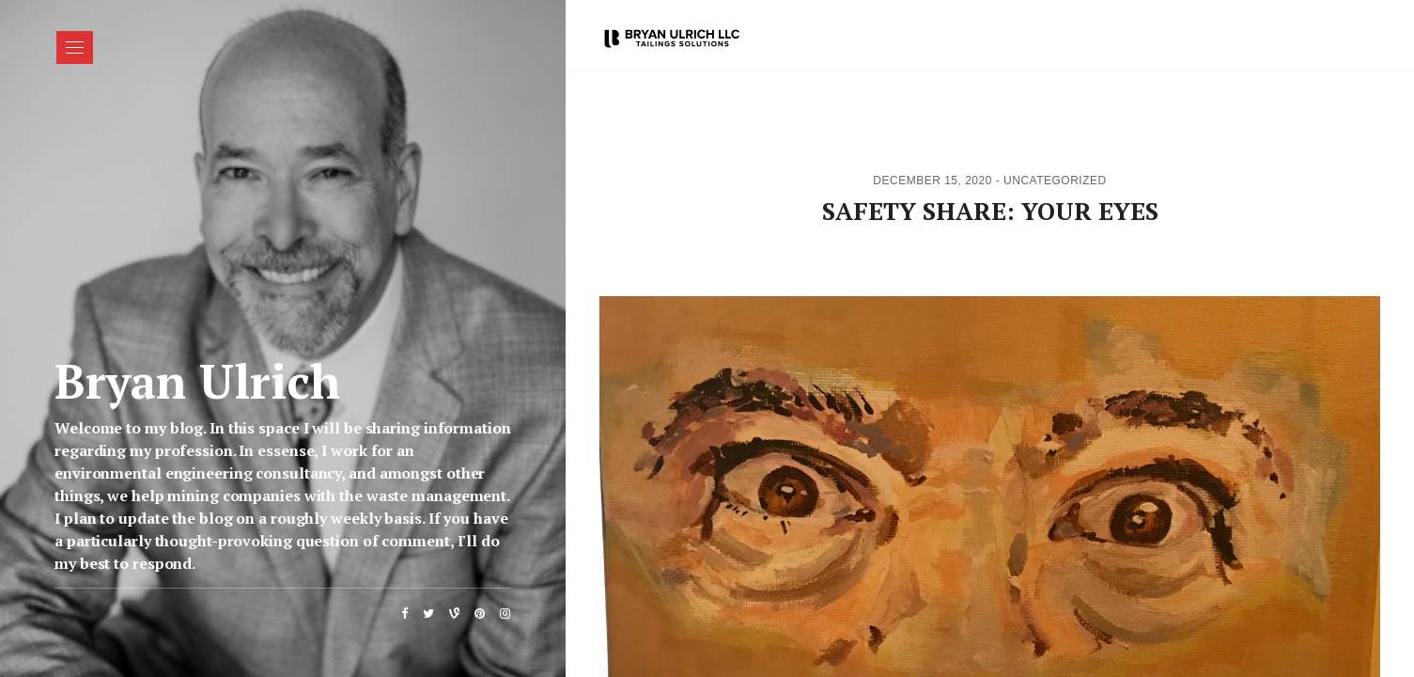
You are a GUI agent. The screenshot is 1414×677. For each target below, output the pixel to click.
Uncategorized (1055, 180)
